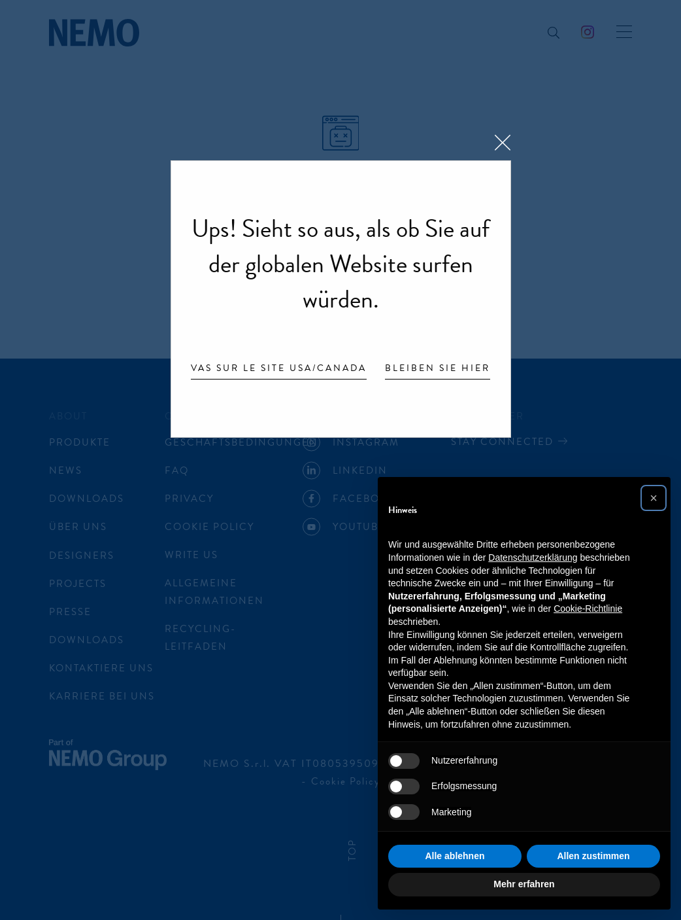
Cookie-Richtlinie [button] (588, 608)
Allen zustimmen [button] (593, 856)
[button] (653, 497)
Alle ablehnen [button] (454, 856)
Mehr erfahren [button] (523, 884)
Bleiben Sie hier (437, 369)
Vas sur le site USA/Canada (279, 369)
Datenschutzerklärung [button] (532, 557)
